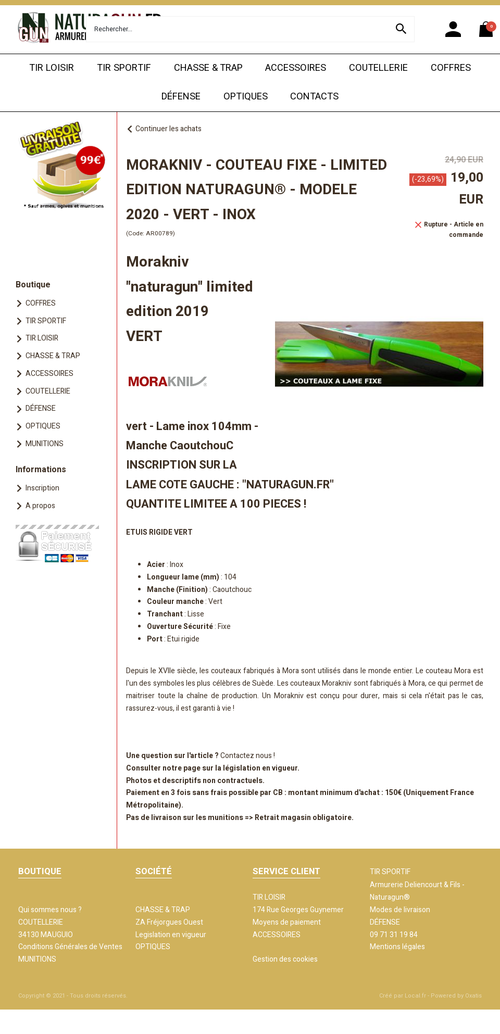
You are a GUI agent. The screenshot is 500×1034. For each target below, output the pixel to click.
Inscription (42, 488)
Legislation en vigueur (170, 934)
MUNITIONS (45, 443)
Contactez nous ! (247, 755)
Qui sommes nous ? (50, 909)
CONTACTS (314, 97)
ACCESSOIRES (295, 68)
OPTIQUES (245, 97)
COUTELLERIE (378, 68)
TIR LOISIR (51, 68)
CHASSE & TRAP (208, 68)
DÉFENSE (181, 97)
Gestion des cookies (285, 959)
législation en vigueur (260, 768)
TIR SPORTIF (124, 68)
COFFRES (451, 68)
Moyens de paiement (287, 922)
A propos (40, 505)
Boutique (33, 285)
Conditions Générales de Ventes (70, 946)
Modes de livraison (400, 909)
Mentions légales (397, 946)
